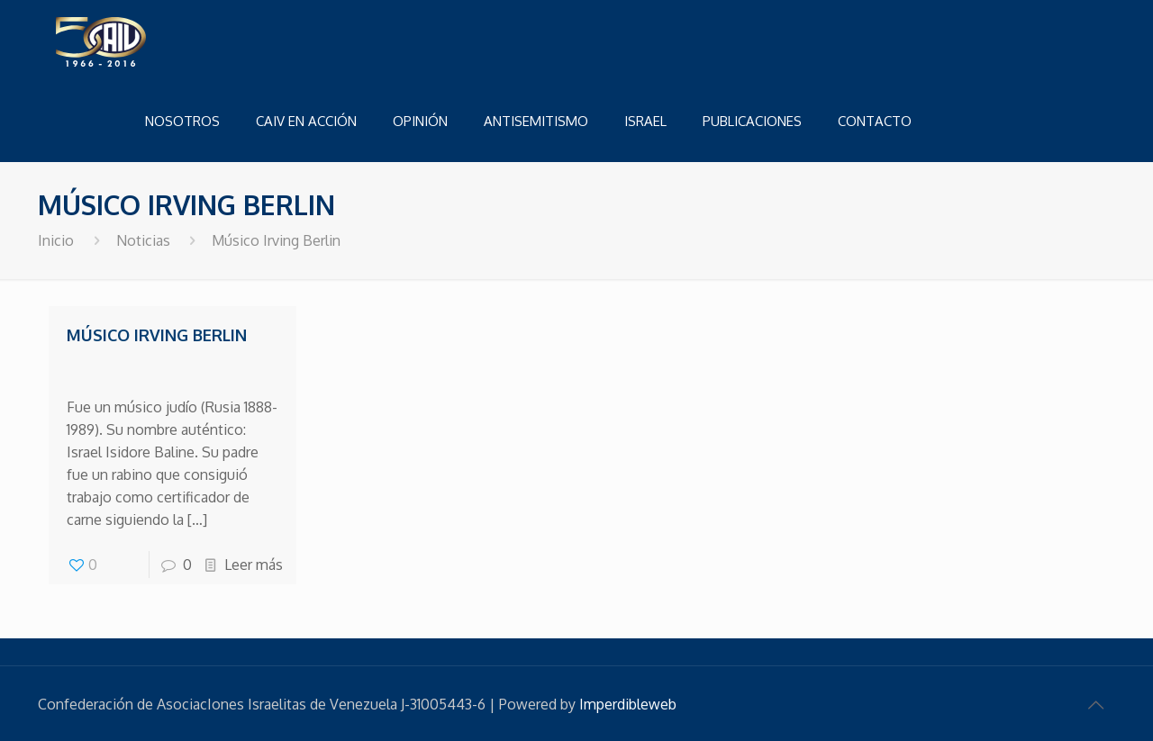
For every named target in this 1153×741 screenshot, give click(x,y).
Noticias (143, 240)
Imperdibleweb (627, 704)
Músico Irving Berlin (157, 335)
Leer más (253, 565)
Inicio (56, 240)
